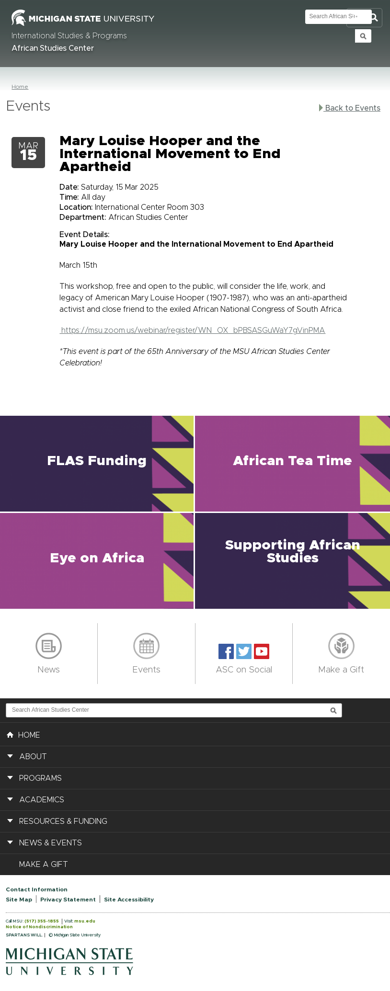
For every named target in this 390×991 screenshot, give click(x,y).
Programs (40, 778)
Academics (41, 800)
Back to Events (349, 108)
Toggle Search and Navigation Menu (364, 18)
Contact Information (37, 889)
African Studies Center (52, 48)
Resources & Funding (63, 821)
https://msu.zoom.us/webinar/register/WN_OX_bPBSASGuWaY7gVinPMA (192, 330)
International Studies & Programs (69, 36)
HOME (23, 734)
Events (146, 670)
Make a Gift (341, 670)
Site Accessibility (129, 899)
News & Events (50, 843)
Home (19, 87)
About (33, 757)
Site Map (19, 899)
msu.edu (84, 921)
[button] (97, 464)
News (48, 670)
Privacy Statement (68, 899)
